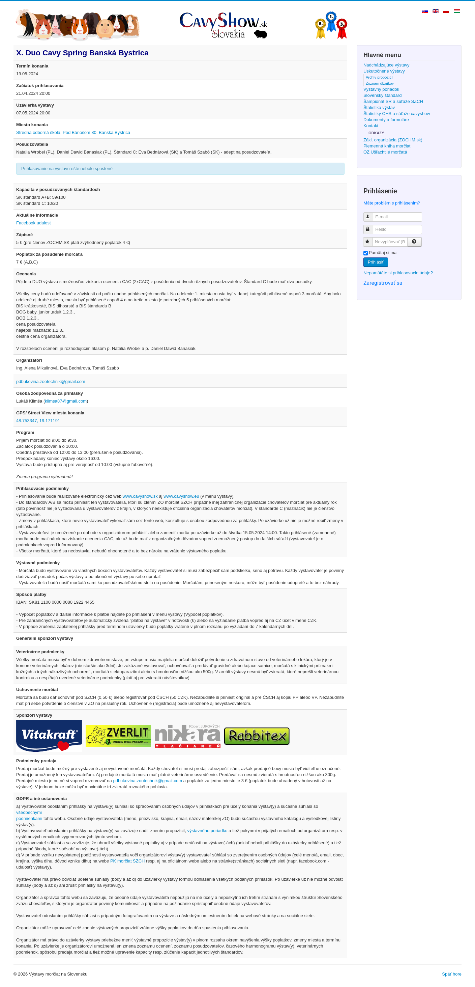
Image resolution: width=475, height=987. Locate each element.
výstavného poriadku (207, 830)
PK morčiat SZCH (127, 860)
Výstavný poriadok (381, 89)
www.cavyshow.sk (140, 496)
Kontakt (370, 125)
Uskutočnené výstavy (384, 71)
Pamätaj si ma (382, 252)
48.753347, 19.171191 (38, 420)
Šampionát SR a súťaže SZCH (393, 101)
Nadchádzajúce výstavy (386, 64)
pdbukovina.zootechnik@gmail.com (50, 381)
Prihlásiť (376, 262)
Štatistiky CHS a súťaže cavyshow (396, 113)
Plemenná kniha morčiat (386, 145)
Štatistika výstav (379, 107)
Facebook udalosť (33, 222)
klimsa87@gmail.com (66, 401)
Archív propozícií (379, 77)
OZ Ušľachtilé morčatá (385, 152)
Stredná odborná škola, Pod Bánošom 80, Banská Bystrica (73, 132)
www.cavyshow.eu (181, 496)
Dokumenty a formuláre (386, 119)
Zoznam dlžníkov (380, 83)
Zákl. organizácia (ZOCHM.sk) (392, 139)
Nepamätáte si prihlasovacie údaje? (398, 272)
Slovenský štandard (382, 95)
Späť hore (452, 974)
